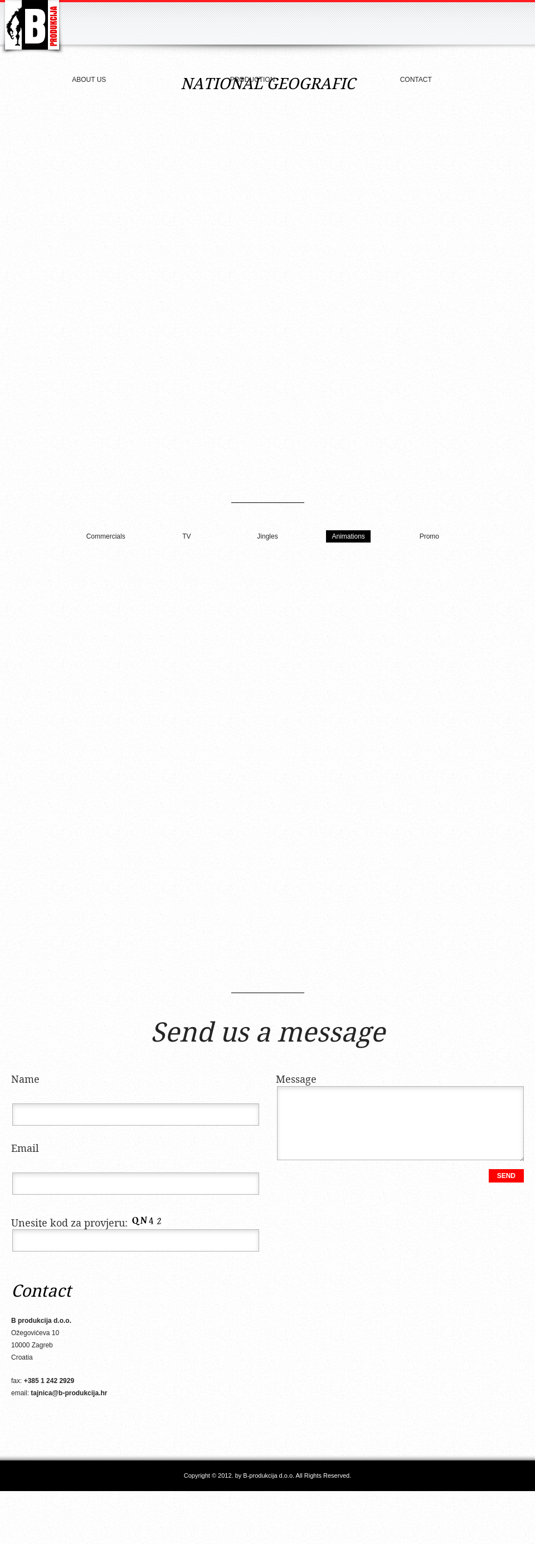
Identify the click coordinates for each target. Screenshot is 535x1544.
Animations (348, 536)
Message (296, 1079)
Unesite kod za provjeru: (89, 1223)
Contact (416, 80)
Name (25, 1079)
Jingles (267, 536)
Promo (429, 536)
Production (252, 80)
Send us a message (267, 1034)
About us (89, 80)
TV (186, 536)
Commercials (105, 536)
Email (25, 1149)
